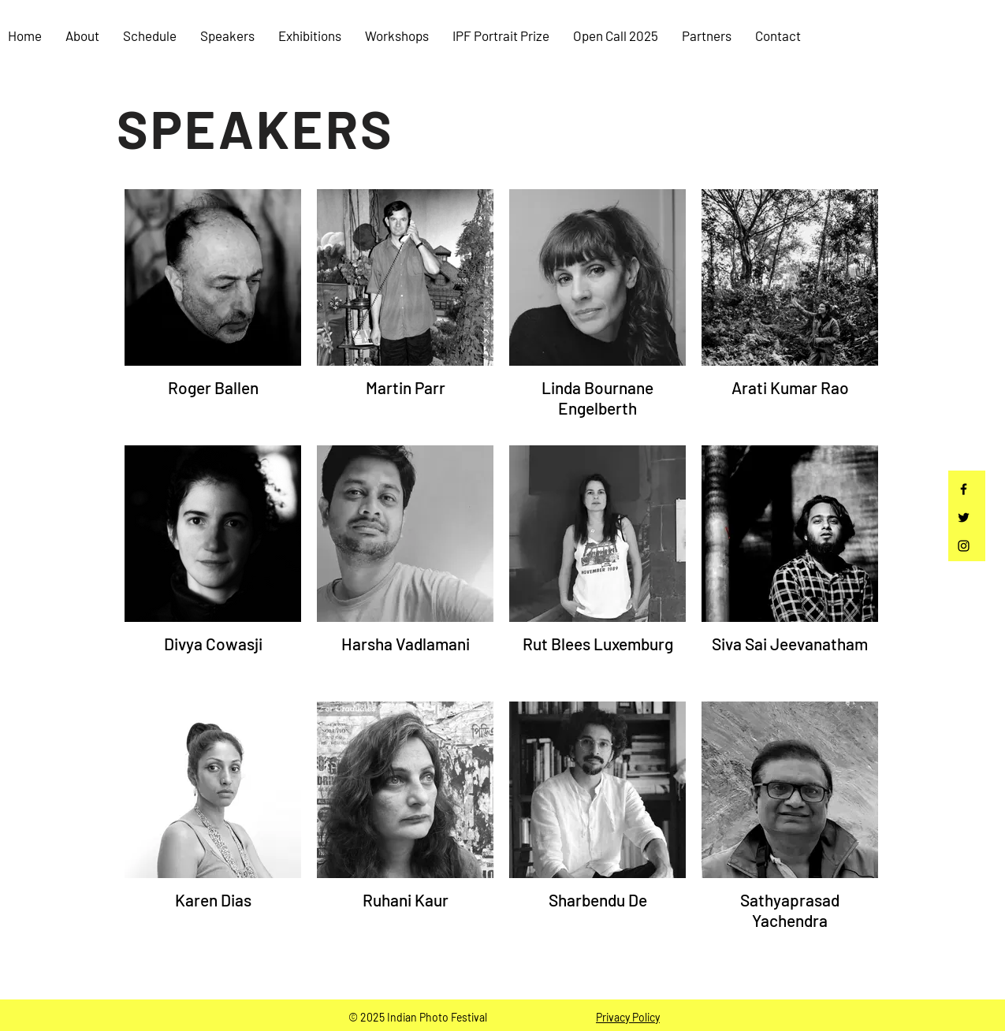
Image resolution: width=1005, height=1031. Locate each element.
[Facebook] (963, 489)
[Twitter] (963, 517)
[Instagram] (963, 545)
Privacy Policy (628, 1017)
